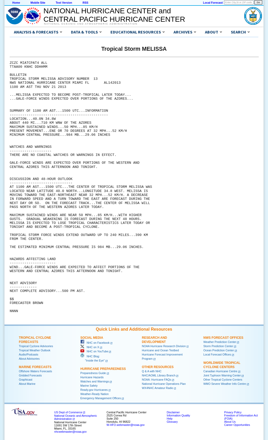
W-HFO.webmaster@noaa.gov (126, 424)
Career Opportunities (237, 424)
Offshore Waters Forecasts (35, 371)
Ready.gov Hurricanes (94, 389)
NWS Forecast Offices (223, 338)
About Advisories (29, 358)
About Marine (27, 383)
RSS (85, 2)
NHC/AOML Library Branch (158, 375)
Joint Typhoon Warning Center (222, 375)
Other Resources (158, 367)
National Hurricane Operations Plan (164, 383)
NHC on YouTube (94, 351)
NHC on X (89, 347)
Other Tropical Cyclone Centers (222, 379)
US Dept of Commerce (68, 412)
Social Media (91, 338)
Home (16, 2)
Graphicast (25, 379)
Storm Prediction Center (218, 346)
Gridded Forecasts (30, 375)
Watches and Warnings (94, 381)
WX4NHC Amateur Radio (157, 388)
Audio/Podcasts (28, 354)
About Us (230, 421)
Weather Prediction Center (219, 341)
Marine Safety (89, 385)
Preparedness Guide (93, 373)
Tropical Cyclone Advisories (36, 346)
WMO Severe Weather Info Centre (224, 383)
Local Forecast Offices (217, 354)
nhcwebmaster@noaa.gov (70, 431)
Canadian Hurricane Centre (220, 371)
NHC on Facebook (95, 342)
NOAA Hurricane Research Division (164, 346)
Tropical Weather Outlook (34, 350)
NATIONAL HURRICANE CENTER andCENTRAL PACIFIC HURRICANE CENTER (114, 15)
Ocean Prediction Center (218, 350)
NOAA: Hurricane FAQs (156, 379)
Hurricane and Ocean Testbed (160, 350)
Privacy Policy (232, 412)
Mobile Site (38, 2)
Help (169, 418)
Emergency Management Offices (100, 398)
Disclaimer (173, 412)
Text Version (64, 2)
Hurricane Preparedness (103, 369)
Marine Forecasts (35, 367)
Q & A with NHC (151, 371)
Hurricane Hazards (92, 377)
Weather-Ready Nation (94, 394)
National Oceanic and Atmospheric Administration (90, 23)
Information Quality (178, 415)
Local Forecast (213, 2)
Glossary (172, 421)
